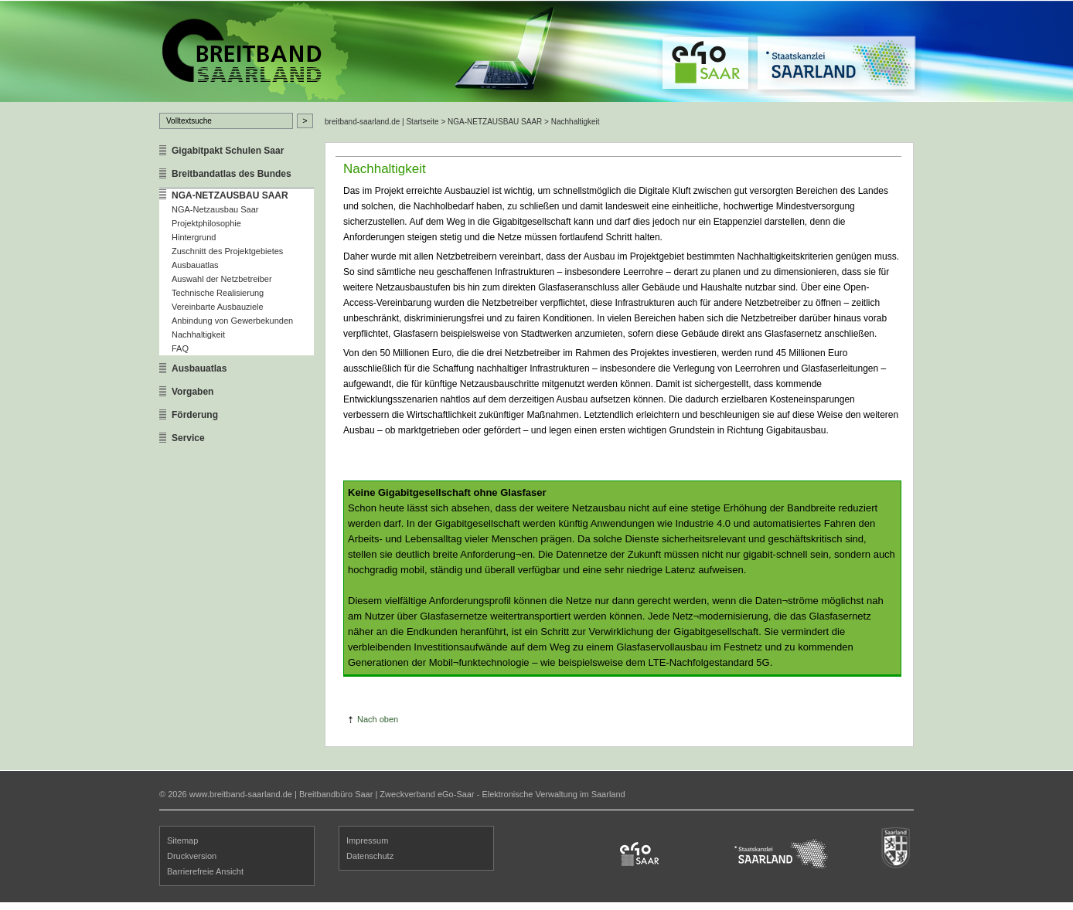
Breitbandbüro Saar (336, 794)
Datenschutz (369, 856)
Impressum (367, 840)
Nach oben (377, 719)
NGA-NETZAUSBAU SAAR (230, 195)
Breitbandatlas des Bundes (231, 173)
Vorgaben (192, 391)
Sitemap (182, 840)
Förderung (195, 414)
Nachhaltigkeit (198, 334)
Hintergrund (194, 237)
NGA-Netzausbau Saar (215, 209)
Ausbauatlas (195, 265)
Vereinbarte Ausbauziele (218, 306)
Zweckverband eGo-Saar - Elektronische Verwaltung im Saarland (502, 794)
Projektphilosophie (206, 223)
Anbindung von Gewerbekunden (232, 320)
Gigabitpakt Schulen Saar (228, 150)
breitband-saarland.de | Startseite (382, 121)
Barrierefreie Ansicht (205, 871)
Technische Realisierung (218, 292)
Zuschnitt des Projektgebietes (227, 251)
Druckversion (191, 856)
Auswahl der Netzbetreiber (222, 279)
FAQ (180, 348)
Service (188, 438)
